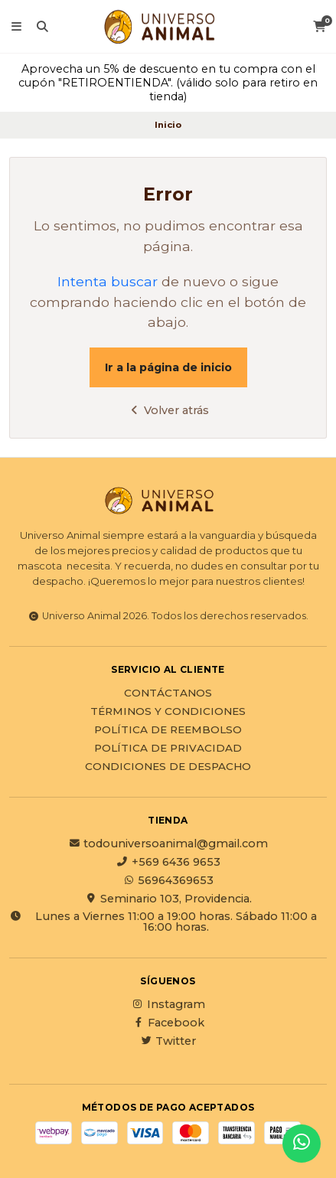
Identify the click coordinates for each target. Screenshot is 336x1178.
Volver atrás (168, 410)
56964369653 (168, 880)
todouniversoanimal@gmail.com (168, 843)
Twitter (168, 1041)
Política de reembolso (168, 730)
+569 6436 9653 (168, 862)
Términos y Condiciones (168, 711)
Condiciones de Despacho (168, 767)
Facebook (168, 1022)
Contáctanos (168, 693)
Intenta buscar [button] (107, 281)
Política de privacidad (168, 748)
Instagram (168, 1004)
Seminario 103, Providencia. (168, 898)
